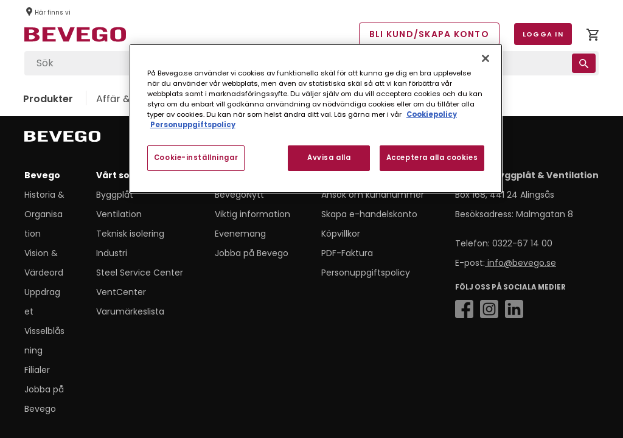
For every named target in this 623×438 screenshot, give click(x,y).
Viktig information (252, 214)
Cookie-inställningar (196, 157)
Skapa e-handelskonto (369, 214)
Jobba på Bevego (251, 253)
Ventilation (119, 214)
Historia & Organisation (44, 214)
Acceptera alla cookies (432, 157)
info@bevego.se (520, 263)
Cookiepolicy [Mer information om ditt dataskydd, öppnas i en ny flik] (431, 114)
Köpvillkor (340, 234)
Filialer (37, 370)
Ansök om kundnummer (372, 195)
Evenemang (240, 234)
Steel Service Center (139, 272)
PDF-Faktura (347, 253)
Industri (111, 253)
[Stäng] (485, 58)
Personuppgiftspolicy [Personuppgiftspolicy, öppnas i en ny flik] (192, 125)
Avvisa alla (328, 157)
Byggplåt (114, 195)
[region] (316, 118)
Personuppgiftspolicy (365, 272)
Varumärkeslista (130, 311)
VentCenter (121, 292)
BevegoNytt (239, 195)
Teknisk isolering (130, 234)
